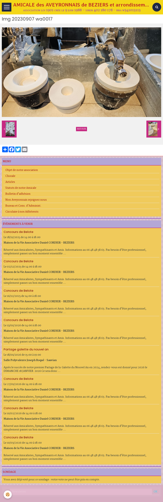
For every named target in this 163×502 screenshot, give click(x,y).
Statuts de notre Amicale (20, 188)
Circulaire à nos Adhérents (21, 212)
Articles (10, 182)
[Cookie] (8, 494)
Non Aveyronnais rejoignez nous (26, 200)
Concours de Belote (18, 232)
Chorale (10, 176)
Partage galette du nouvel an (26, 349)
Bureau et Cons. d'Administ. (23, 206)
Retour (81, 129)
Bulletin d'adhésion (18, 194)
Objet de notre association (21, 170)
